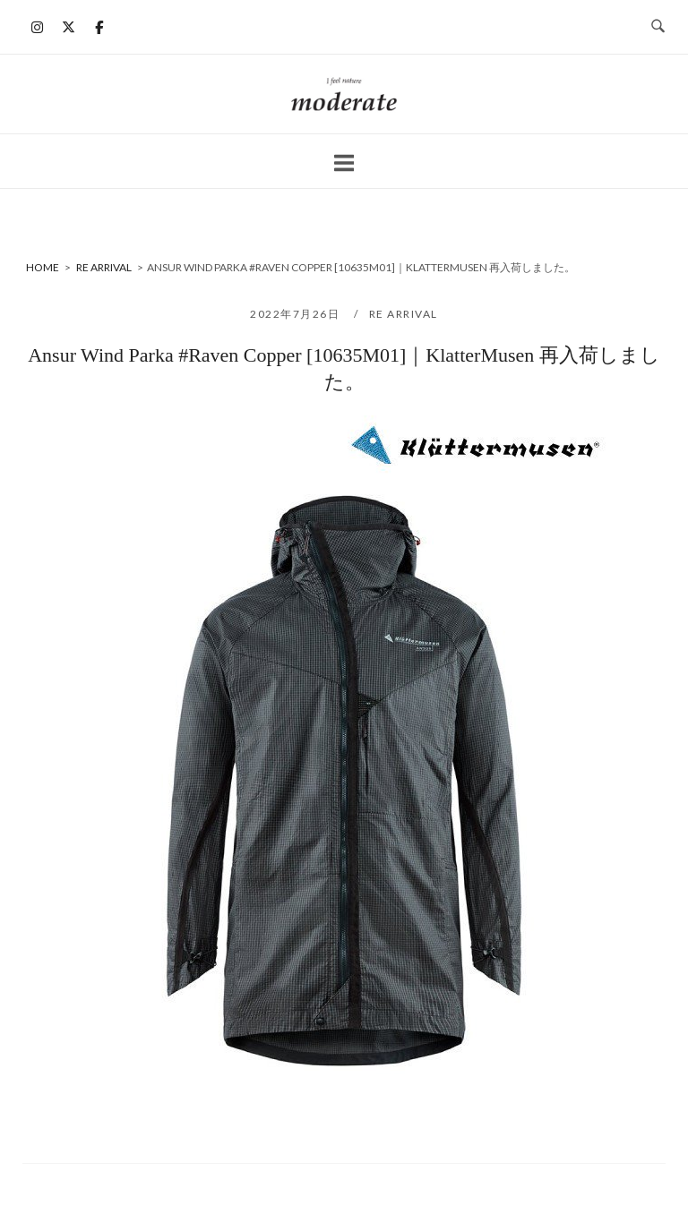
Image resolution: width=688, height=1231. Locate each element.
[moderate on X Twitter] (68, 27)
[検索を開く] (658, 27)
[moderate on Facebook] (99, 27)
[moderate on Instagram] (37, 27)
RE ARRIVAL (403, 314)
